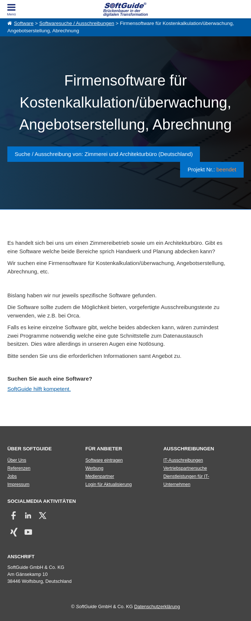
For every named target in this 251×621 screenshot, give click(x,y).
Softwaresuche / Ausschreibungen (76, 23)
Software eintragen (104, 460)
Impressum (18, 484)
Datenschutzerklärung (157, 606)
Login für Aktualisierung (108, 484)
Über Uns (16, 460)
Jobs (12, 476)
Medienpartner (99, 476)
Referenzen (19, 468)
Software (23, 23)
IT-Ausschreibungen (183, 460)
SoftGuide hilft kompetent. (39, 389)
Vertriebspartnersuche (185, 468)
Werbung (94, 468)
